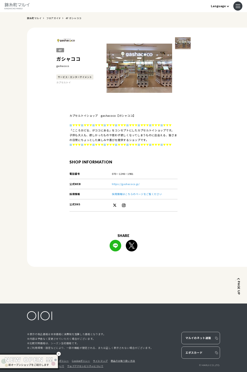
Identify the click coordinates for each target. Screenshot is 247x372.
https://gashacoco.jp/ (126, 184)
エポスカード (193, 352)
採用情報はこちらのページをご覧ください (137, 194)
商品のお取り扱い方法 (123, 360)
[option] (139, 68)
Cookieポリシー (81, 360)
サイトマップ (100, 360)
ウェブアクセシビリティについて (85, 366)
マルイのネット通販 (198, 338)
